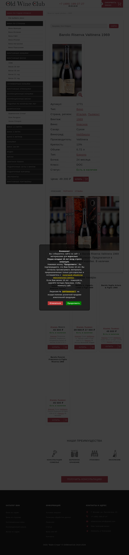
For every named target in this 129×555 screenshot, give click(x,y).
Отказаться (55, 303)
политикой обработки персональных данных (68, 276)
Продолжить (74, 303)
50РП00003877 (69, 291)
